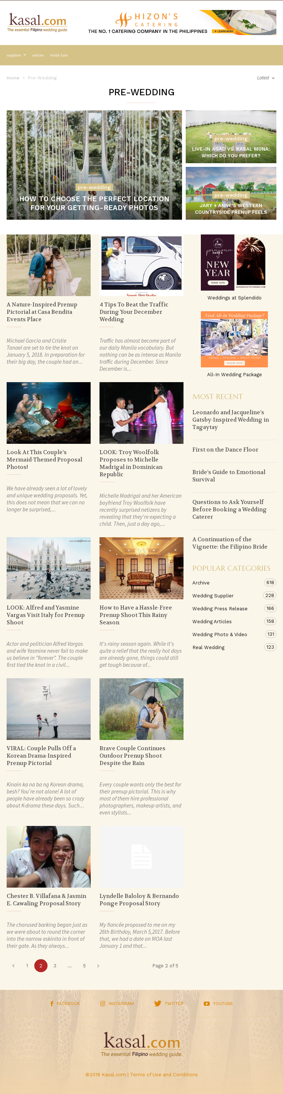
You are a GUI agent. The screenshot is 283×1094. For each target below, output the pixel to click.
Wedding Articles (227, 621)
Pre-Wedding (94, 187)
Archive (227, 582)
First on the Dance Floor (225, 449)
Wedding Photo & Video (227, 634)
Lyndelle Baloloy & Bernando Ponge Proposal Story (139, 899)
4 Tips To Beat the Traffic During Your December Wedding (133, 312)
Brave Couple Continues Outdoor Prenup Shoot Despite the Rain (132, 756)
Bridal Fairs (59, 55)
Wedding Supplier (227, 595)
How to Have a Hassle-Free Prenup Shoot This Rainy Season (135, 615)
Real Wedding (227, 647)
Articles (38, 55)
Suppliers (16, 55)
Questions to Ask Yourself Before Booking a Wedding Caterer (229, 509)
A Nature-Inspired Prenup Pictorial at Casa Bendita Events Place (42, 312)
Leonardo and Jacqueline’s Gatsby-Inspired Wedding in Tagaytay (230, 420)
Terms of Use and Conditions (164, 1074)
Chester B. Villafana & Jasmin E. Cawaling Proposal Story (46, 899)
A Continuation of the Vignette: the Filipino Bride (230, 543)
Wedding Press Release (227, 608)
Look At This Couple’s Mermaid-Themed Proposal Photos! (44, 460)
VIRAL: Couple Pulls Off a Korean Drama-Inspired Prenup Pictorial (41, 756)
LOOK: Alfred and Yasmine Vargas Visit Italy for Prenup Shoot (46, 615)
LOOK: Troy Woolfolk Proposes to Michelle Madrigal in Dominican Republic (131, 463)
